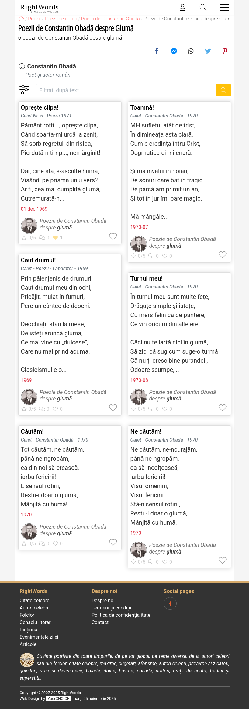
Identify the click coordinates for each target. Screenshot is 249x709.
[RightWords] (21, 19)
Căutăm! (32, 431)
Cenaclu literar (35, 622)
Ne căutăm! (145, 431)
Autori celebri (34, 608)
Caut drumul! (38, 260)
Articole (28, 644)
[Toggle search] (203, 7)
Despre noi (103, 600)
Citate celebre (35, 600)
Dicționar (29, 630)
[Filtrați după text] (126, 90)
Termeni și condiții (111, 608)
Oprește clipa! (39, 107)
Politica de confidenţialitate (121, 615)
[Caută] (223, 90)
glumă (64, 227)
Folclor (27, 615)
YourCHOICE (58, 698)
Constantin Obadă (51, 66)
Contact (100, 622)
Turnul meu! (146, 278)
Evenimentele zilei (39, 637)
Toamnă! (142, 107)
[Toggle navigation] (222, 7)
